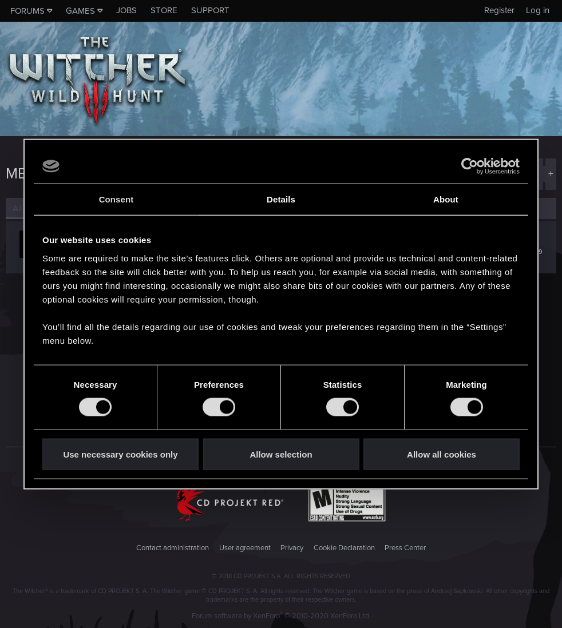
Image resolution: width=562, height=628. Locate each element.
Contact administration (172, 548)
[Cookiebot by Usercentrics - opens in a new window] (469, 166)
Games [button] (80, 11)
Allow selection (281, 454)
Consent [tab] (116, 199)
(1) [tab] (22, 208)
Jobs (126, 10)
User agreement (245, 548)
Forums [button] (27, 11)
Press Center (405, 548)
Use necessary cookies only (120, 454)
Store (164, 10)
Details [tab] (281, 199)
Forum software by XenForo (281, 616)
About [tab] (445, 199)
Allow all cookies (441, 454)
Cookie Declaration (344, 548)
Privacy (291, 548)
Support (210, 10)
